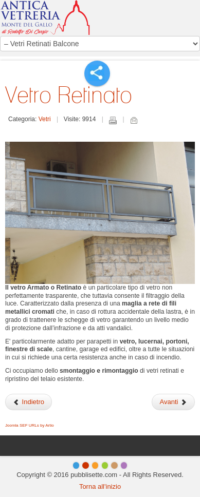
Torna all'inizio (100, 486)
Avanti (173, 402)
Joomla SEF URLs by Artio (29, 425)
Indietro (28, 402)
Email (134, 120)
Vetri (45, 119)
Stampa (112, 120)
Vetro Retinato (68, 94)
